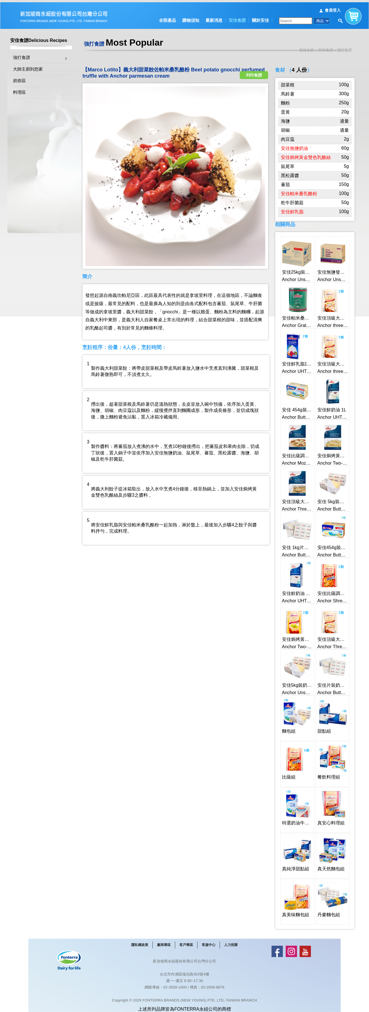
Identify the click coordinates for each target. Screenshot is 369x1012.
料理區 (19, 90)
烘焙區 (19, 78)
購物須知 (190, 18)
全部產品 (167, 18)
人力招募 (231, 943)
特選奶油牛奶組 (295, 804)
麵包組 (287, 712)
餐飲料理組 (326, 758)
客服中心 (208, 943)
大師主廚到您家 (28, 67)
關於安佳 (260, 18)
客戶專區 (186, 943)
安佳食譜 (237, 18)
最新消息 (213, 18)
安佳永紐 (306, 48)
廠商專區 (164, 943)
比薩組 (287, 758)
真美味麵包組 (293, 896)
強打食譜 (21, 55)
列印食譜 (254, 69)
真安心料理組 (328, 804)
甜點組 (322, 712)
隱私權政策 (139, 943)
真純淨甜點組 (293, 850)
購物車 (353, 12)
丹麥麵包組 (326, 896)
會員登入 (333, 8)
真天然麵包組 (328, 850)
